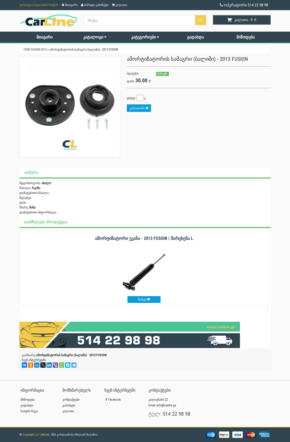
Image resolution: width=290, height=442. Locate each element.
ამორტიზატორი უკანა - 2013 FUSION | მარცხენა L (144, 238)
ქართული (26, 5)
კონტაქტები (71, 399)
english (53, 5)
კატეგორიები (145, 37)
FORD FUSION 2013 (35, 49)
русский (41, 5)
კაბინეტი (68, 405)
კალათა (68, 411)
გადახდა (195, 37)
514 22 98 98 (177, 414)
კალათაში (139, 108)
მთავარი (44, 37)
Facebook (112, 399)
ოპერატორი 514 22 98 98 (244, 5)
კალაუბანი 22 (158, 399)
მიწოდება (245, 37)
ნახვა (144, 299)
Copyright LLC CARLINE (36, 434)
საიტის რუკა (29, 411)
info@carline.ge (166, 405)
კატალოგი (94, 37)
